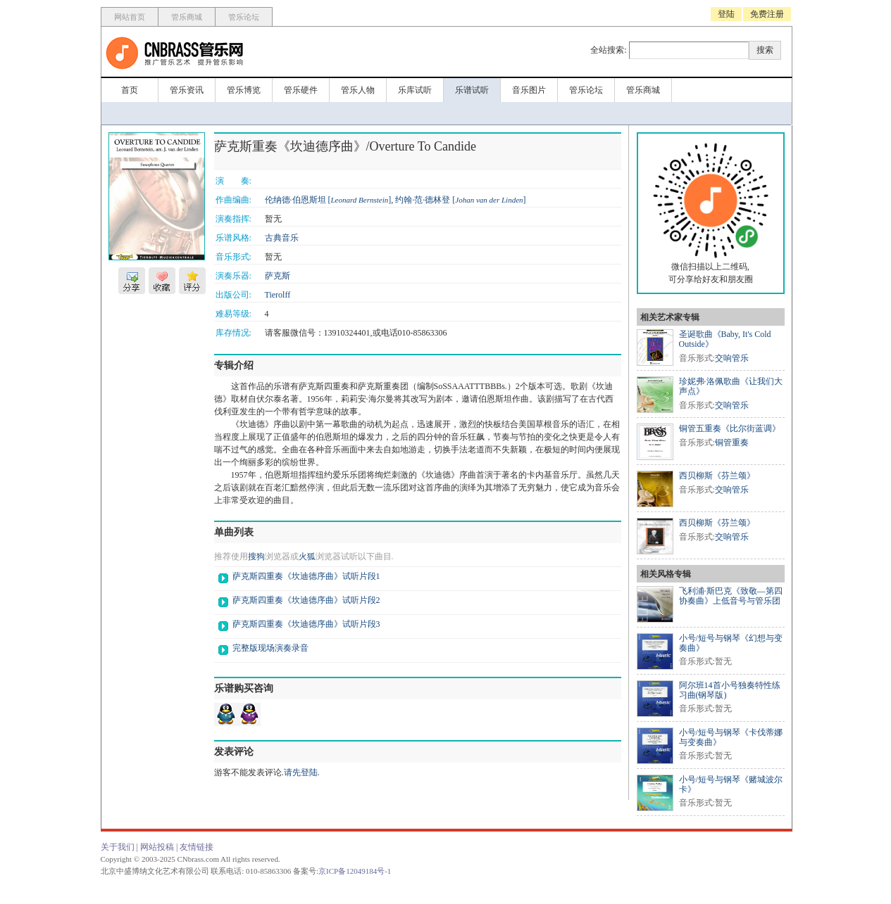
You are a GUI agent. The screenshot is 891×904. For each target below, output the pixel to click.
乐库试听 (415, 90)
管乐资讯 (187, 90)
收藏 (162, 280)
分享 (131, 280)
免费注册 (767, 14)
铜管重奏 (732, 442)
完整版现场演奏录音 (270, 648)
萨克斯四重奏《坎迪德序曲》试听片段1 (306, 576)
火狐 (307, 556)
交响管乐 (732, 358)
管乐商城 (186, 17)
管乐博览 (244, 90)
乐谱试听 (472, 90)
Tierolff (278, 295)
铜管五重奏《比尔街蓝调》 (729, 428)
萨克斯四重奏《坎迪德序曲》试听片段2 (306, 600)
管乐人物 (358, 90)
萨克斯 (277, 276)
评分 (192, 280)
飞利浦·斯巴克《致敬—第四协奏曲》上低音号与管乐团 (731, 596)
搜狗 (256, 556)
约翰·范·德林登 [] (460, 200)
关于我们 (118, 847)
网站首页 (129, 17)
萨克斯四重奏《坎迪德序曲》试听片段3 (306, 624)
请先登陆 (301, 772)
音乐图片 (529, 90)
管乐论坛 (243, 17)
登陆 (726, 14)
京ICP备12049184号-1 (354, 871)
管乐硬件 (301, 90)
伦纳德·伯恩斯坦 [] (328, 200)
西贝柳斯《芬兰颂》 (717, 475)
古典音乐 (282, 238)
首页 (129, 90)
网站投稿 (157, 847)
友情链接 (196, 847)
